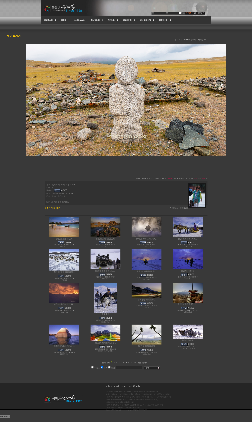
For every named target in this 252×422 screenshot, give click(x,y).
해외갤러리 (202, 40)
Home (186, 40)
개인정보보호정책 (112, 386)
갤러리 (63, 20)
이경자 (64, 190)
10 (134, 362)
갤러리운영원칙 (134, 386)
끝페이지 (146, 362)
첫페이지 (106, 362)
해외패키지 (127, 20)
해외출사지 (48, 20)
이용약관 (123, 386)
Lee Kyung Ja (79, 20)
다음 (139, 362)
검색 (147, 367)
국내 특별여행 (145, 20)
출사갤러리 (95, 20)
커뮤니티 (111, 20)
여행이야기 (163, 20)
